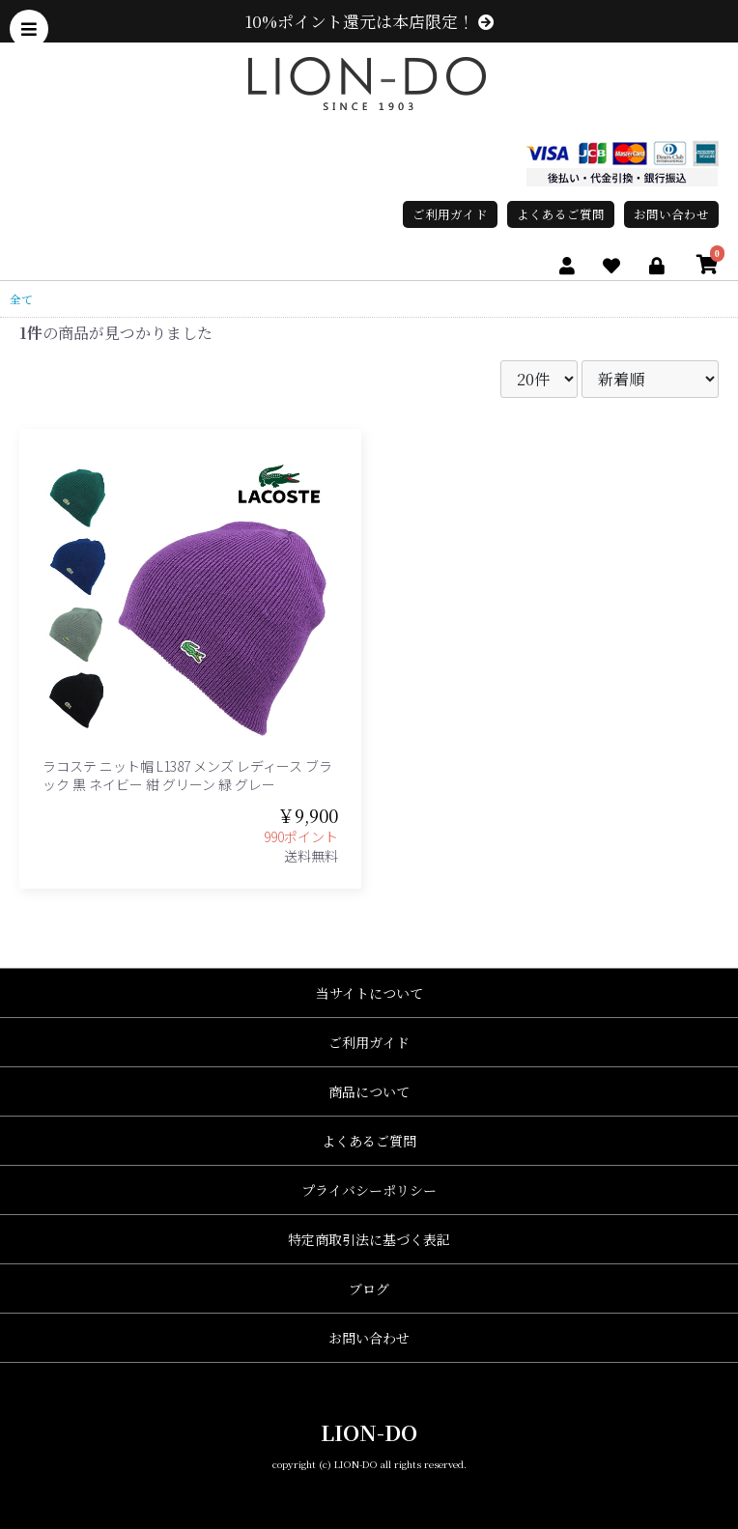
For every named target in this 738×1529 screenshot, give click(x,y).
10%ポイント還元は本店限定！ (369, 21)
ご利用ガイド (450, 214)
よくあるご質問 (561, 214)
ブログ (369, 1288)
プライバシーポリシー (369, 1190)
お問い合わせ (671, 214)
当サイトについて (369, 993)
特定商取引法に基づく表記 (369, 1239)
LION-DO (369, 1432)
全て (21, 299)
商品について (369, 1091)
